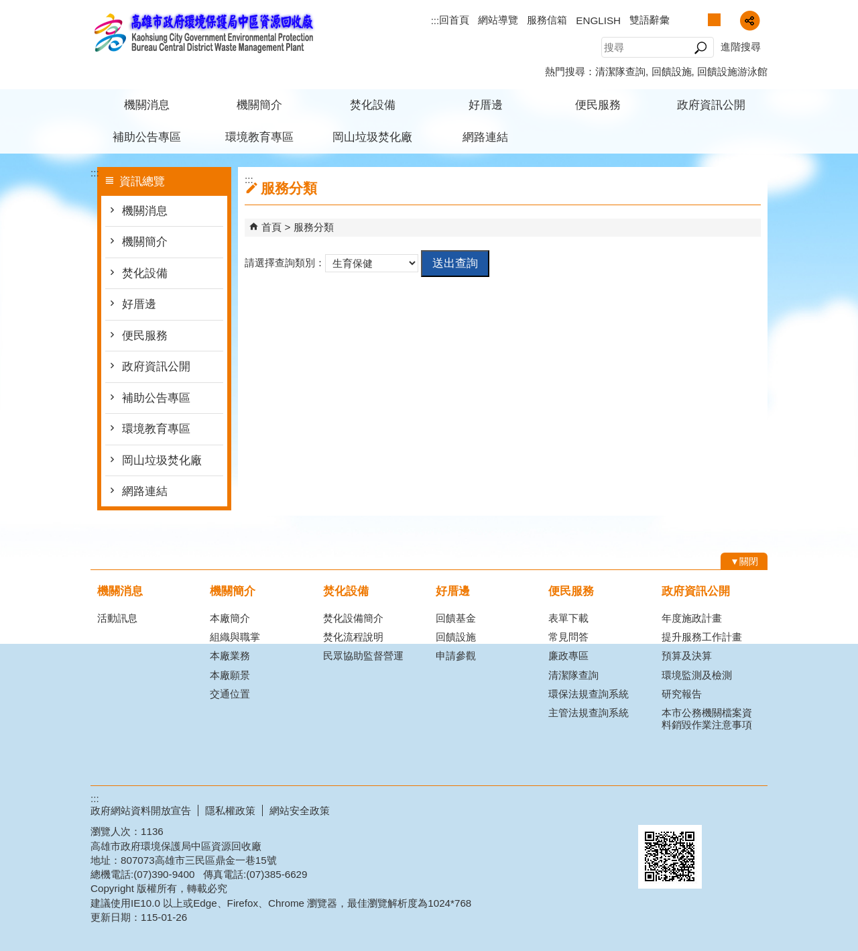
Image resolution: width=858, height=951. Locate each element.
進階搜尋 (741, 46)
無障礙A (719, 809)
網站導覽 (498, 19)
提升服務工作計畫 (702, 636)
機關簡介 (259, 105)
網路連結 (485, 137)
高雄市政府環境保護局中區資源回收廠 (203, 32)
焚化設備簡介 (353, 618)
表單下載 (568, 618)
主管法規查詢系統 (588, 712)
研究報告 (682, 694)
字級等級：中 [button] (714, 19)
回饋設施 (672, 71)
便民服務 (598, 105)
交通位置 (230, 694)
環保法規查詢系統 (588, 694)
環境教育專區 (259, 137)
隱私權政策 (230, 810)
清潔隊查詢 (620, 71)
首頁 (271, 227)
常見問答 (568, 636)
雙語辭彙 (649, 19)
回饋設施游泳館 (732, 71)
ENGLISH (598, 20)
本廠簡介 (230, 618)
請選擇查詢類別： (285, 262)
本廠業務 (230, 655)
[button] (700, 47)
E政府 (652, 808)
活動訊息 (117, 618)
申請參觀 (456, 655)
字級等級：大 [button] (728, 19)
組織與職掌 (235, 636)
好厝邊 (486, 105)
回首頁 (454, 19)
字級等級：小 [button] (700, 19)
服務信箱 (547, 19)
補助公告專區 (147, 137)
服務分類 (314, 227)
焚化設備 (372, 105)
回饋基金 (456, 618)
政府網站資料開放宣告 (140, 810)
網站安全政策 (299, 810)
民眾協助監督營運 (363, 655)
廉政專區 (568, 655)
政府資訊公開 (711, 105)
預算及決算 (687, 655)
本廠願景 (230, 675)
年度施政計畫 (692, 618)
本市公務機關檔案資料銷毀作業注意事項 (707, 718)
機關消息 (147, 105)
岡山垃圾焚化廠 (372, 137)
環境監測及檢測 (697, 675)
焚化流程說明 (353, 636)
